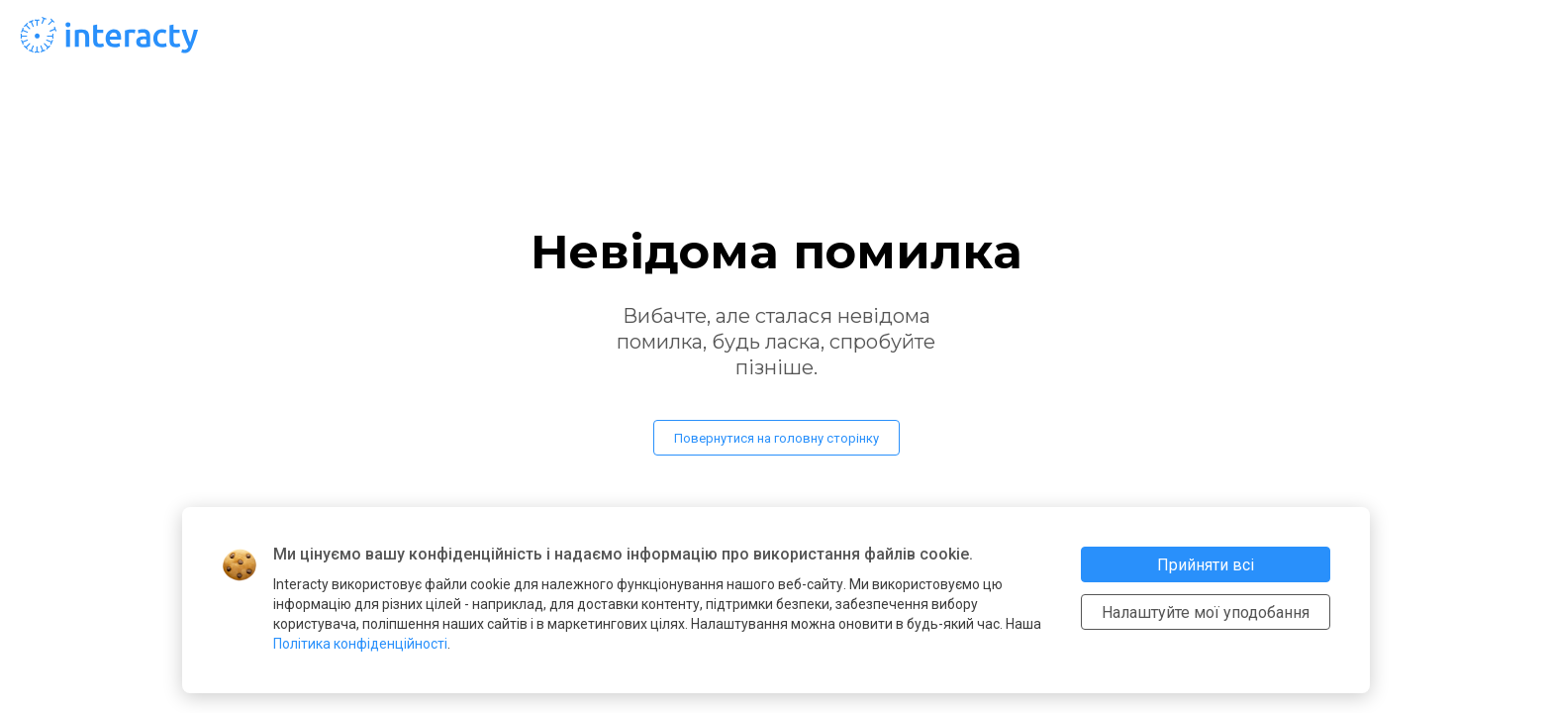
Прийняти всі (1205, 565)
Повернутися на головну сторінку (776, 438)
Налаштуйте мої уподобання (1206, 612)
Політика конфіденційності (360, 644)
